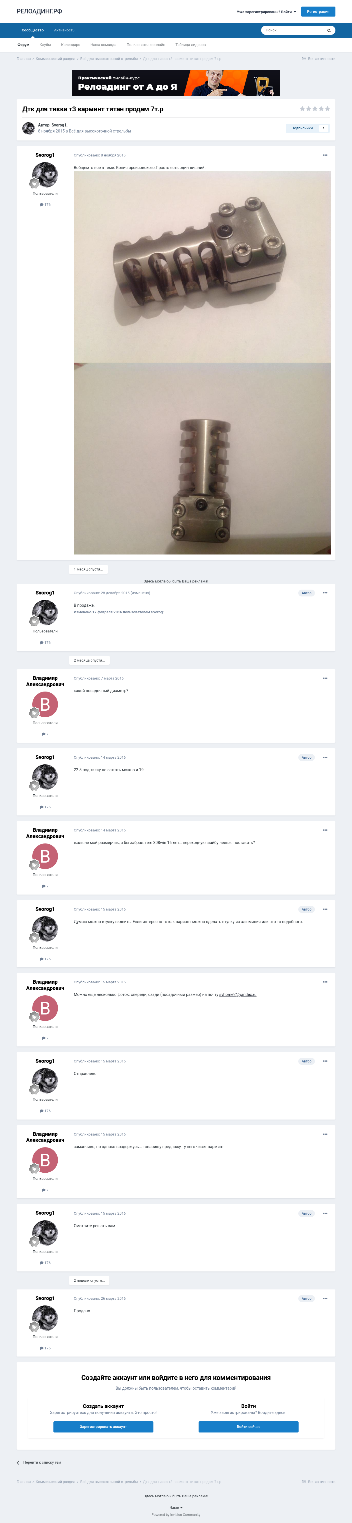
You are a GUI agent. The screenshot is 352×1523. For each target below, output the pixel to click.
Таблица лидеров (190, 45)
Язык (176, 1507)
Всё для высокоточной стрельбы (100, 131)
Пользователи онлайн (146, 45)
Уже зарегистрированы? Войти (266, 12)
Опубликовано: (99, 155)
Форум (23, 45)
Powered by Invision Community (176, 1515)
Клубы (45, 45)
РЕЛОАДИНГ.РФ (39, 11)
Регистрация (318, 11)
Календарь (70, 45)
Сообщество (33, 33)
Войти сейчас (248, 1426)
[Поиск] (292, 30)
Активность (64, 30)
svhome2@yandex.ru (238, 994)
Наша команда (104, 45)
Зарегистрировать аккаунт (103, 1426)
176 (45, 204)
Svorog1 (58, 125)
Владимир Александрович (45, 681)
